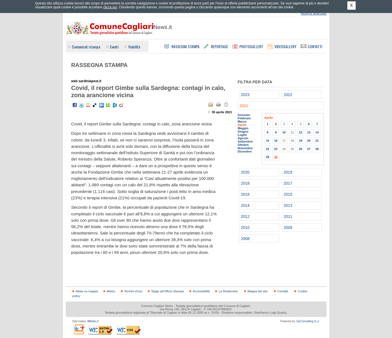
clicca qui (110, 7)
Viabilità (134, 47)
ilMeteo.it (92, 321)
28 (317, 149)
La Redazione (228, 291)
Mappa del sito (257, 291)
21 (317, 140)
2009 (288, 227)
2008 (245, 238)
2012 (245, 216)
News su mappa (87, 291)
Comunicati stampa (86, 47)
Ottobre (243, 144)
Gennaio (244, 115)
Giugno (243, 131)
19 (300, 140)
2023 (245, 94)
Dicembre (245, 151)
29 (267, 157)
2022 (288, 94)
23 (275, 149)
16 (275, 140)
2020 (245, 172)
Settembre (245, 141)
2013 (288, 205)
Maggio (243, 128)
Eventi (114, 47)
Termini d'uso (133, 291)
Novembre (245, 148)
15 (267, 140)
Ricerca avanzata (314, 14)
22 (267, 149)
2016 (245, 194)
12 (300, 132)
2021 (244, 106)
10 (284, 132)
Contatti (282, 291)
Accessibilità (201, 291)
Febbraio (244, 118)
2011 (288, 216)
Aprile (242, 125)
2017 (288, 183)
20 (308, 140)
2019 (288, 172)
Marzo (242, 121)
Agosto (243, 138)
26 (300, 149)
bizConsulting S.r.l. (308, 321)
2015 (288, 194)
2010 (245, 227)
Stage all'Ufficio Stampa (167, 291)
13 (308, 132)
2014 (245, 205)
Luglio (242, 134)
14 (317, 132)
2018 (245, 183)
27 (308, 149)
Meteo (111, 291)
